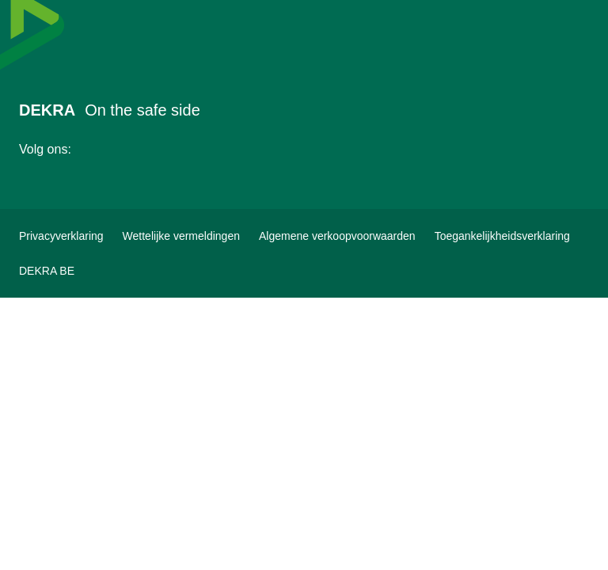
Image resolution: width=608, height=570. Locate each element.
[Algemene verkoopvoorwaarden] (337, 236)
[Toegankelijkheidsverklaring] (502, 236)
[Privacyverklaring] (61, 236)
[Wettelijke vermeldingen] (181, 236)
